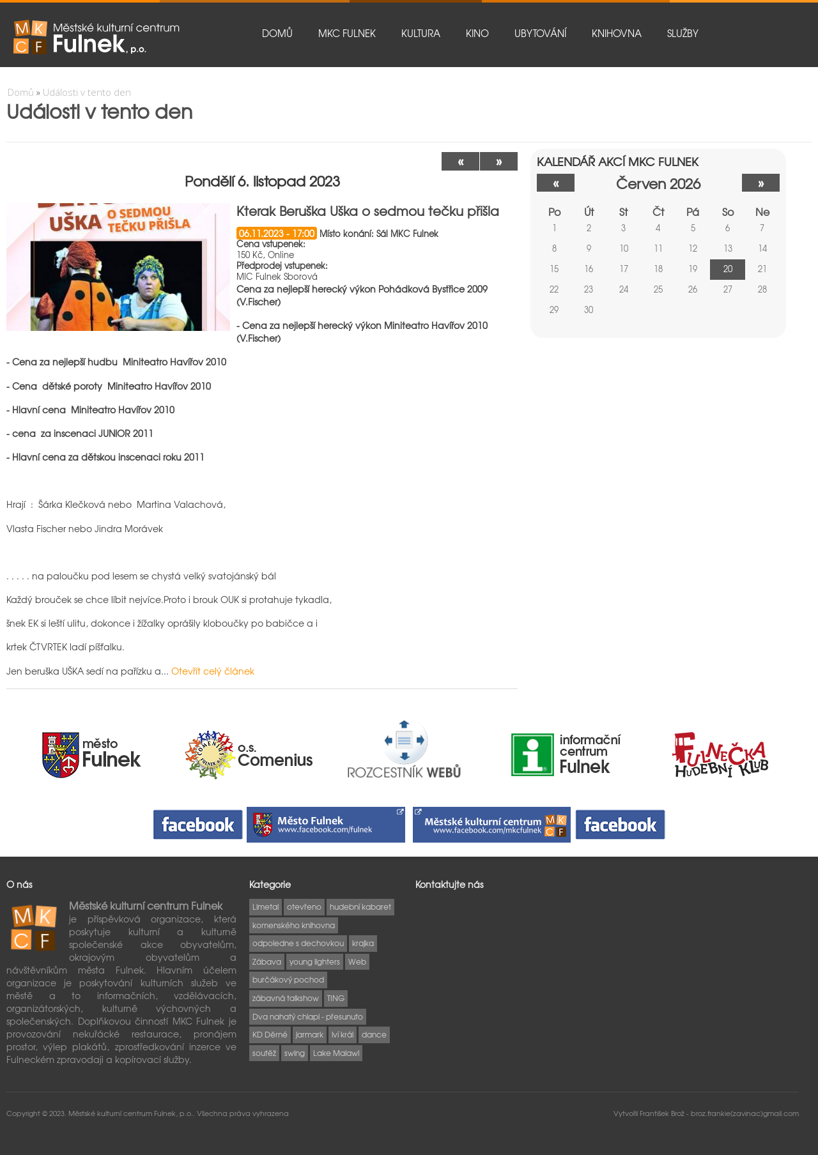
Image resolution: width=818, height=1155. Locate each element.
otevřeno (304, 906)
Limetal (265, 906)
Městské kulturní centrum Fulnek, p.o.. (132, 1113)
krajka (363, 943)
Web (357, 961)
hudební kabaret (360, 906)
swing (294, 1053)
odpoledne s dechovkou (298, 943)
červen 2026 (658, 183)
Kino (477, 33)
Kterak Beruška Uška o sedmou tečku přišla (367, 210)
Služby (682, 33)
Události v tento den (87, 92)
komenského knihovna (293, 925)
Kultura (420, 33)
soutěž (264, 1053)
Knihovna (617, 33)
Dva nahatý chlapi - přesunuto (307, 1016)
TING (335, 998)
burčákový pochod (288, 979)
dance (374, 1034)
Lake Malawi (336, 1053)
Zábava (266, 961)
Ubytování (540, 33)
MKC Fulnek (347, 33)
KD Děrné (270, 1034)
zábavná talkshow (285, 998)
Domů (277, 33)
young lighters (314, 961)
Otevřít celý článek (212, 671)
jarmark (309, 1034)
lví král (342, 1034)
